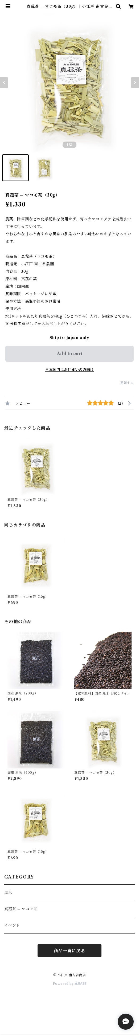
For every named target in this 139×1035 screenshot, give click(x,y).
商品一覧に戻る (69, 950)
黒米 (8, 892)
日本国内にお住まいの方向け (69, 369)
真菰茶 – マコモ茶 (21, 909)
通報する (127, 383)
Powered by (70, 984)
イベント (12, 925)
